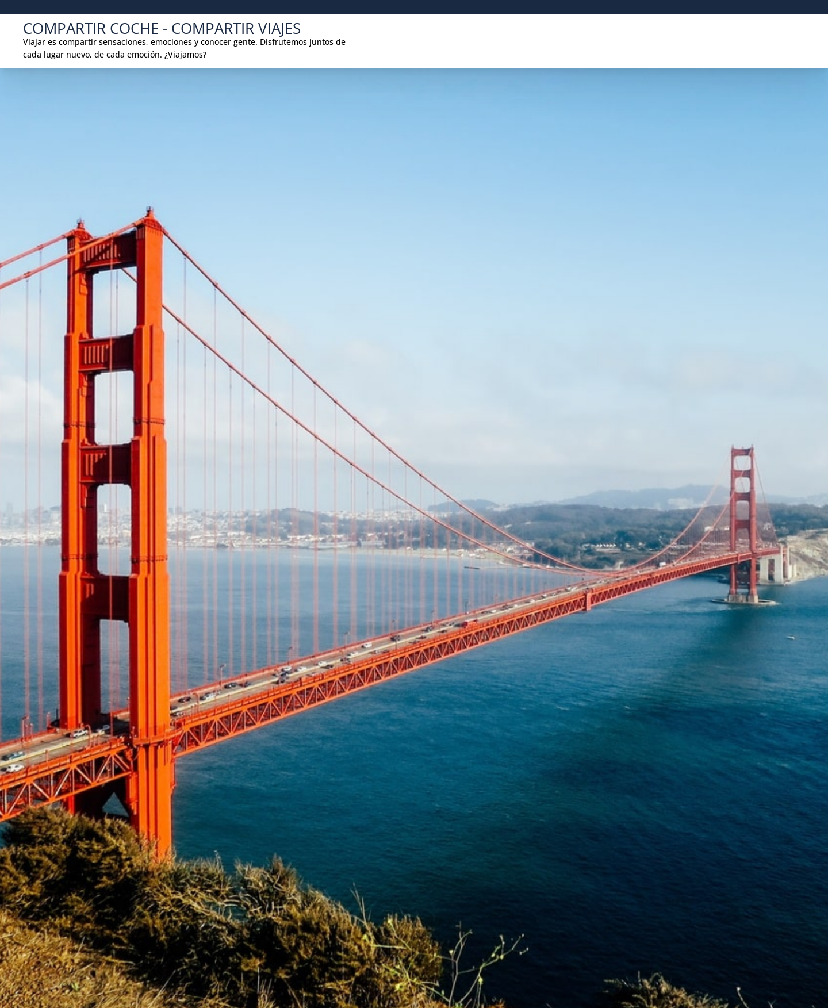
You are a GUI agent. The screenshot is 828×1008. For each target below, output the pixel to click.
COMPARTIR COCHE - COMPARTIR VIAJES (162, 28)
